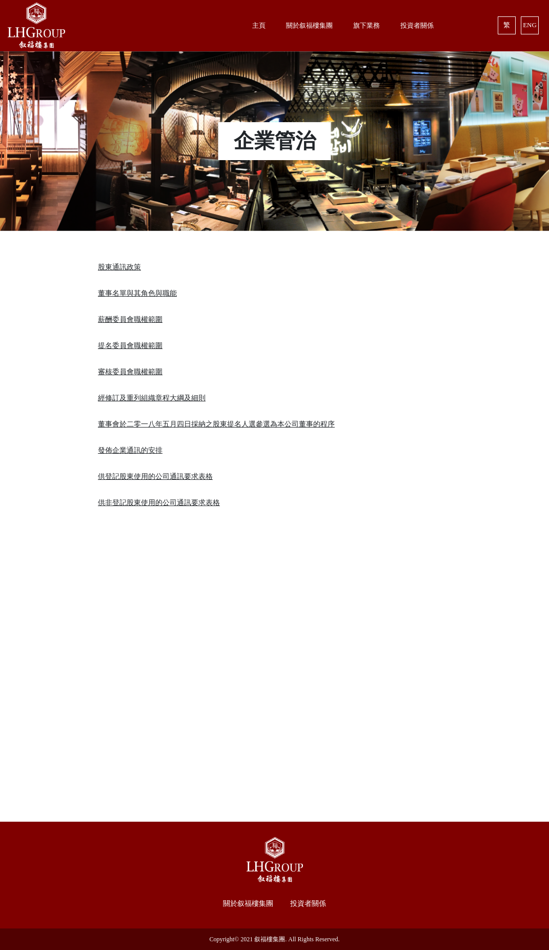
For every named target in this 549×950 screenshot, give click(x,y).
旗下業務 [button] (366, 25)
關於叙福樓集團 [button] (309, 25)
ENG (530, 25)
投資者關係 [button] (417, 25)
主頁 (259, 25)
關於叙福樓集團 (248, 903)
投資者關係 (308, 903)
